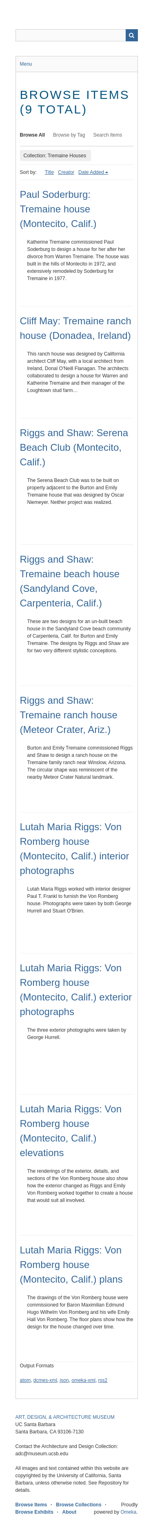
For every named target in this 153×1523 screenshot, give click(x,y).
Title (49, 172)
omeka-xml (83, 1380)
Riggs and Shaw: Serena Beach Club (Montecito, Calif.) (74, 447)
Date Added (91, 172)
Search (132, 35)
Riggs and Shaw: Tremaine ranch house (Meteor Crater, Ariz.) (69, 715)
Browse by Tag (69, 135)
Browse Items (31, 1505)
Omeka (128, 1512)
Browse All (32, 135)
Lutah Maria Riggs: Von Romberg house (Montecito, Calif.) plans (71, 1265)
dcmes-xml (45, 1380)
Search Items (107, 135)
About (69, 1512)
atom (25, 1380)
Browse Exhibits (34, 1512)
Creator (66, 172)
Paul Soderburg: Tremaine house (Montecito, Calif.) (58, 209)
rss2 (103, 1380)
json (64, 1380)
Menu (26, 64)
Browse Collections (78, 1505)
